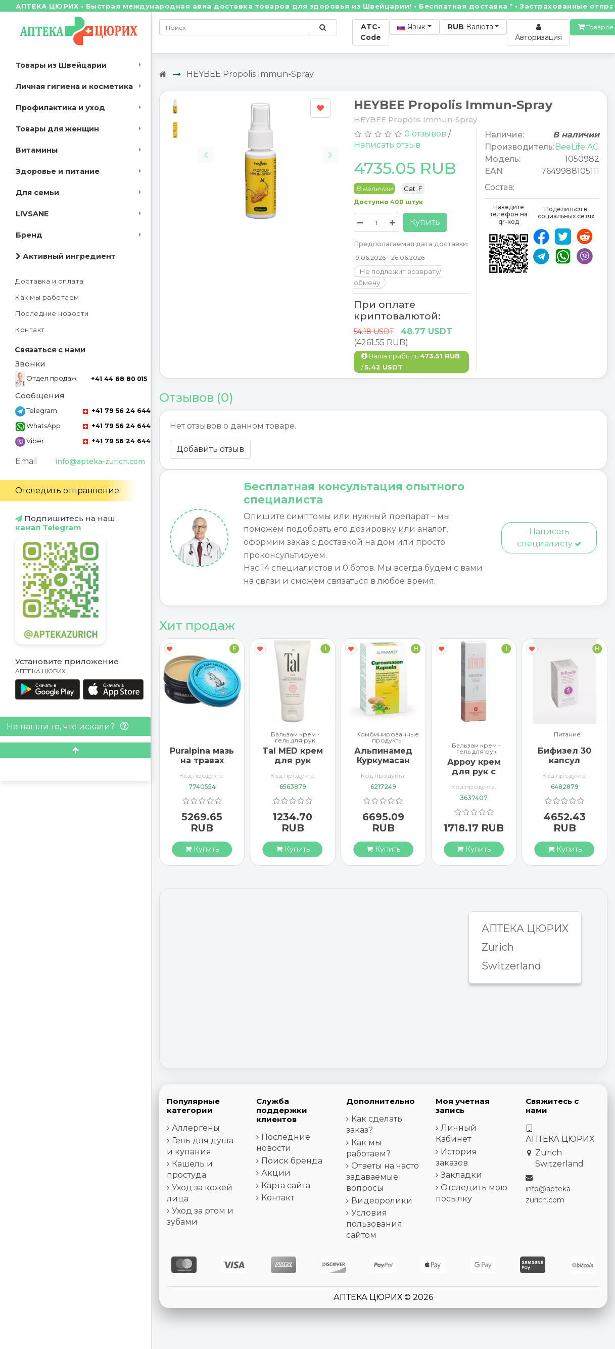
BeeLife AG (577, 147)
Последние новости (52, 313)
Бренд (29, 235)
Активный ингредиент (66, 256)
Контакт (30, 330)
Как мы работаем (47, 297)
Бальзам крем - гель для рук (295, 737)
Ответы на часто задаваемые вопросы (382, 1177)
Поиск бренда (291, 1161)
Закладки (461, 1175)
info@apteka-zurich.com (100, 461)
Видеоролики (381, 1200)
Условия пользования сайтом (374, 1224)
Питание (567, 734)
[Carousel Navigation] (268, 147)
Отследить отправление (67, 490)
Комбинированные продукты (387, 737)
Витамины (37, 150)
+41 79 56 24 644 (117, 410)
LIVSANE (32, 213)
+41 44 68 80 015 (119, 379)
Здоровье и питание (58, 171)
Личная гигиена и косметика (74, 86)
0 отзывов (425, 133)
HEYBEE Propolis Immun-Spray (250, 74)
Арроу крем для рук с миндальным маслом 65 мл (474, 776)
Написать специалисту (549, 537)
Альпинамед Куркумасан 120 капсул (383, 760)
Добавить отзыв (210, 449)
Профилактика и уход (60, 107)
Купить (425, 222)
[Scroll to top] (75, 750)
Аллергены (196, 1128)
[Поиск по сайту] (323, 27)
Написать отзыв (387, 145)
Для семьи (37, 192)
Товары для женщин (57, 128)
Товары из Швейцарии (61, 65)
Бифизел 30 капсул (564, 755)
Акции (276, 1173)
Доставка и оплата (49, 281)
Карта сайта (285, 1185)
